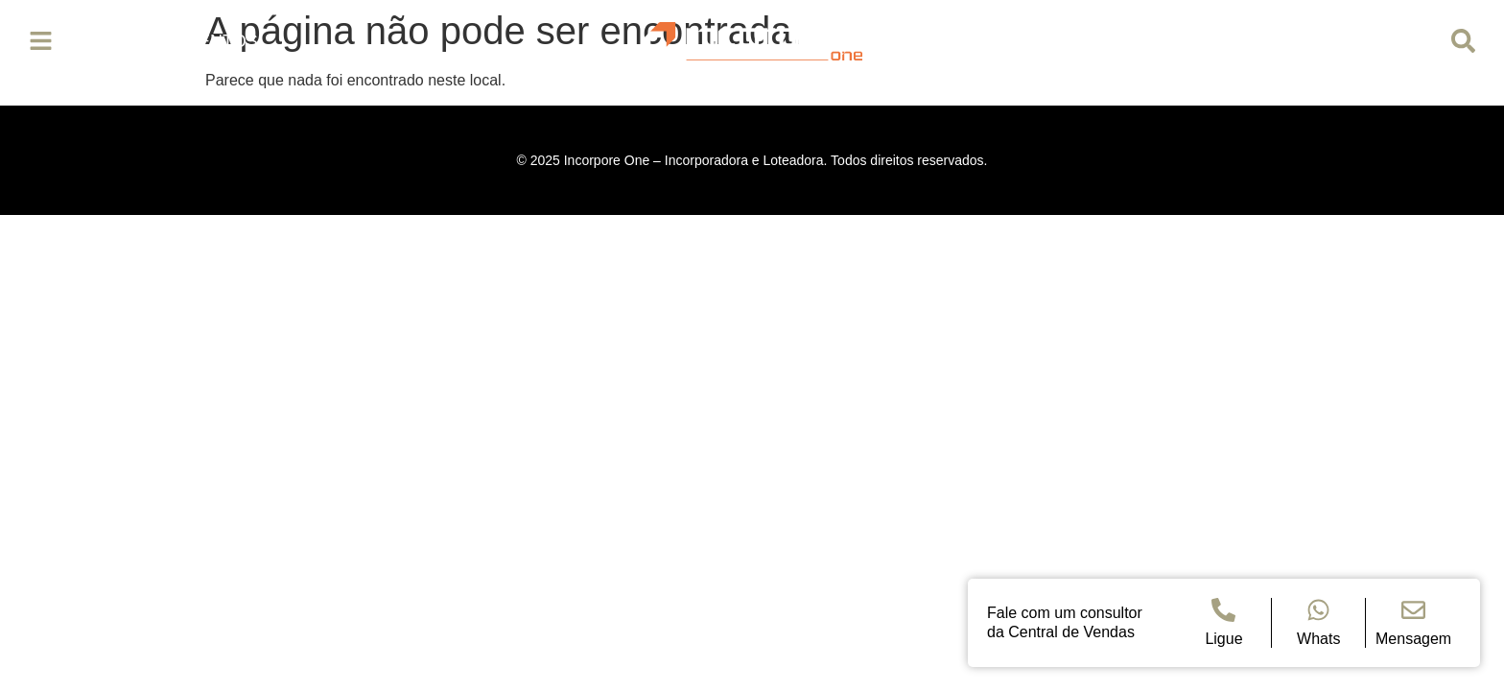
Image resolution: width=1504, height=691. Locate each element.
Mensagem (1413, 639)
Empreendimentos (170, 41)
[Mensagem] (1413, 610)
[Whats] (1318, 610)
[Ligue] (1223, 610)
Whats (1318, 639)
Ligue (1223, 639)
